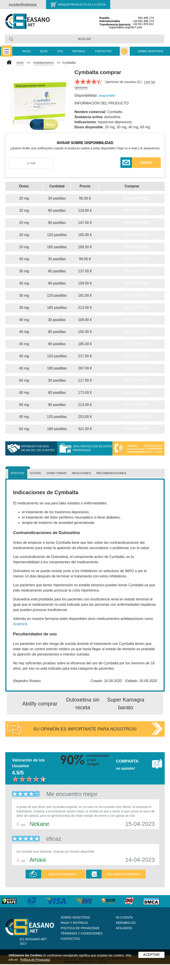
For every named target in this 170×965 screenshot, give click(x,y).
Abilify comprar (40, 704)
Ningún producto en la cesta (82, 4)
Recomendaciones (111, 473)
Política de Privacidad (80, 928)
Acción (35, 473)
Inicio (26, 51)
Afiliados (124, 928)
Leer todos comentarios (123, 874)
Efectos (17, 473)
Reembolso (126, 923)
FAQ (60, 51)
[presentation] (86, 163)
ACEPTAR (151, 955)
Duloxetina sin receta (83, 703)
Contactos (103, 51)
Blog (44, 51)
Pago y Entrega (74, 923)
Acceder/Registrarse (23, 4)
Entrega (78, 51)
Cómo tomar (56, 473)
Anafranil (20, 624)
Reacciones (81, 473)
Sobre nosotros (150, 51)
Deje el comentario (62, 874)
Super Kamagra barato (125, 703)
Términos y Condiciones (81, 933)
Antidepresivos (43, 62)
